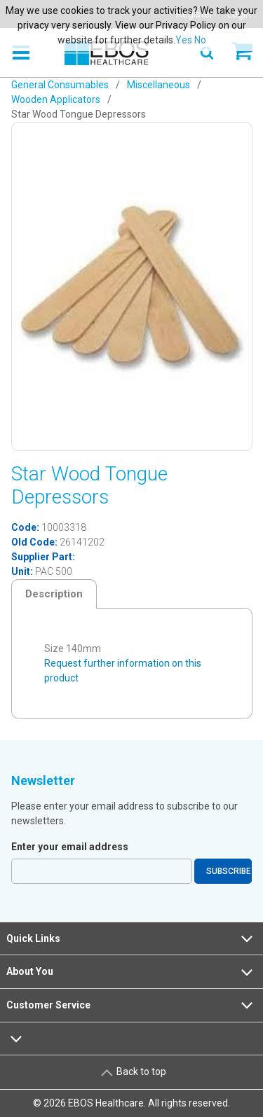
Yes (183, 40)
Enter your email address (69, 846)
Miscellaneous (158, 84)
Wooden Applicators (55, 99)
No (200, 40)
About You (131, 972)
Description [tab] (54, 594)
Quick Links (131, 938)
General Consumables (60, 84)
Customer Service (131, 1005)
